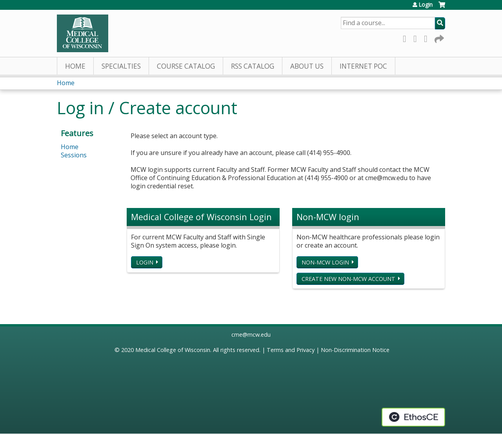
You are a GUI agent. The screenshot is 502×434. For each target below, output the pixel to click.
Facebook (407, 37)
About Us (307, 66)
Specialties (121, 66)
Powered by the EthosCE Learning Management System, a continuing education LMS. (413, 417)
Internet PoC (363, 66)
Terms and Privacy (291, 350)
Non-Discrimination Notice (355, 350)
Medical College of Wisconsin (172, 350)
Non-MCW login (325, 262)
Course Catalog (186, 66)
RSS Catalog (252, 66)
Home (75, 66)
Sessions (74, 155)
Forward (438, 37)
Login (425, 4)
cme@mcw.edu (251, 334)
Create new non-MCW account (348, 279)
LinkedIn (428, 37)
